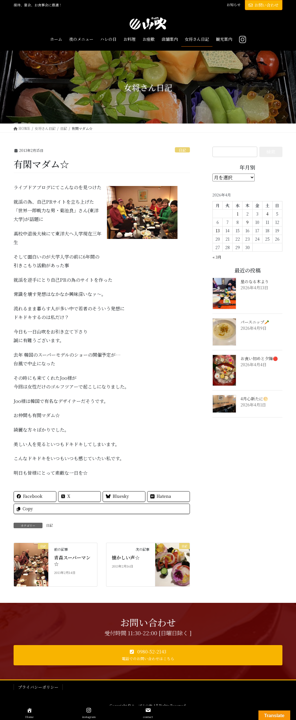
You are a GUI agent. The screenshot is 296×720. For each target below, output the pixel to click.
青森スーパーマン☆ (72, 560)
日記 (182, 150)
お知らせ (233, 4)
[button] (148, 655)
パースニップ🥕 (254, 322)
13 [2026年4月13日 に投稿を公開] (218, 230)
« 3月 (216, 257)
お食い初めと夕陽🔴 (259, 358)
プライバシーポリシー (38, 687)
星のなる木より (254, 281)
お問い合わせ (264, 5)
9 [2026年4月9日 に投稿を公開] (247, 222)
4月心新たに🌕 (254, 399)
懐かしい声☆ (126, 557)
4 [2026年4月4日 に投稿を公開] (267, 214)
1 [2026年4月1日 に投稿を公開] (237, 214)
